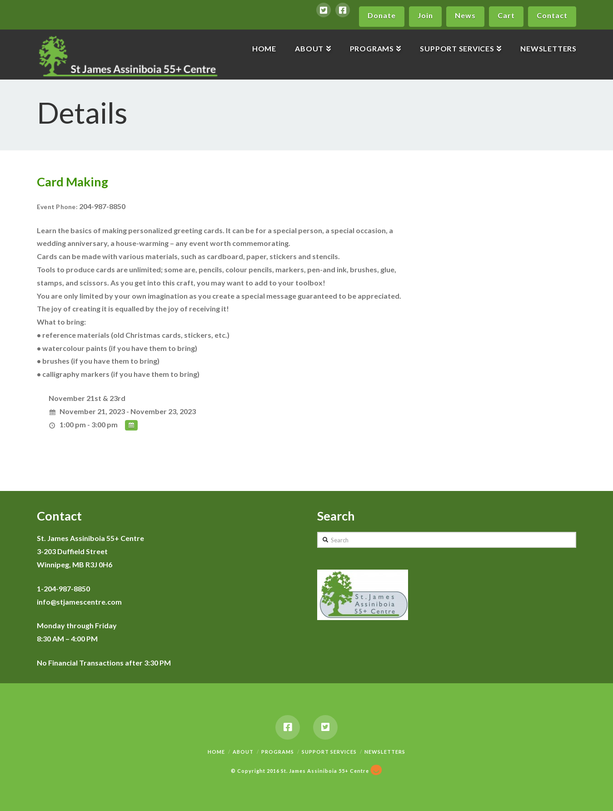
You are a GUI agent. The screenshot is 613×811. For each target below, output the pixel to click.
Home (216, 752)
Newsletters (384, 752)
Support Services (329, 752)
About (243, 752)
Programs (277, 752)
